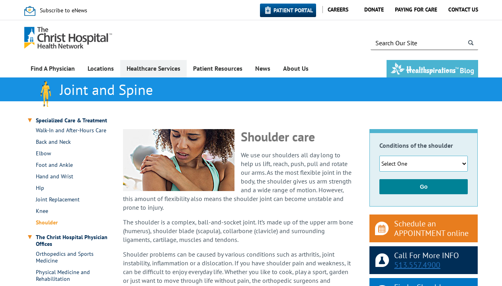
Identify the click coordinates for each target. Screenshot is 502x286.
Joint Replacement (58, 199)
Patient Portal (293, 10)
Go (424, 187)
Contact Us (463, 9)
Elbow (43, 153)
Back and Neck (53, 142)
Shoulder (47, 222)
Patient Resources (217, 68)
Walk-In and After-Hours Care (71, 130)
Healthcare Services (153, 68)
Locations (101, 68)
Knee (42, 211)
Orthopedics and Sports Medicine (65, 257)
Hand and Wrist (54, 176)
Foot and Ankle (54, 165)
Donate (374, 9)
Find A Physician (53, 68)
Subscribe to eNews (63, 10)
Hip (40, 188)
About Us (296, 68)
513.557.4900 (417, 265)
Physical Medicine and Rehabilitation (63, 275)
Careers (338, 9)
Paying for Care (416, 9)
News (262, 68)
